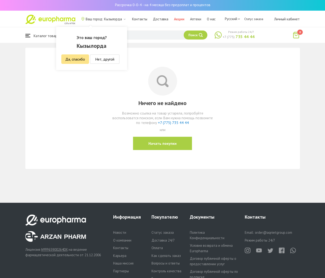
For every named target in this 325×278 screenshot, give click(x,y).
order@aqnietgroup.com (273, 232)
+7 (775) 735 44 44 (173, 122)
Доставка (160, 19)
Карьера (119, 255)
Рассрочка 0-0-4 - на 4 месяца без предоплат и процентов (162, 4)
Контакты (139, 19)
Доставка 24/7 (163, 240)
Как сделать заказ (166, 255)
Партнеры (121, 271)
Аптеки (195, 19)
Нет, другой (104, 59)
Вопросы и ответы (165, 263)
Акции (179, 19)
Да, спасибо (75, 59)
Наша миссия (123, 263)
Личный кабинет (287, 19)
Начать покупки (162, 143)
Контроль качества (166, 271)
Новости (119, 232)
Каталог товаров (43, 35)
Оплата (157, 248)
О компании (122, 240)
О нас (211, 19)
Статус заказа (253, 19)
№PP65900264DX (54, 249)
